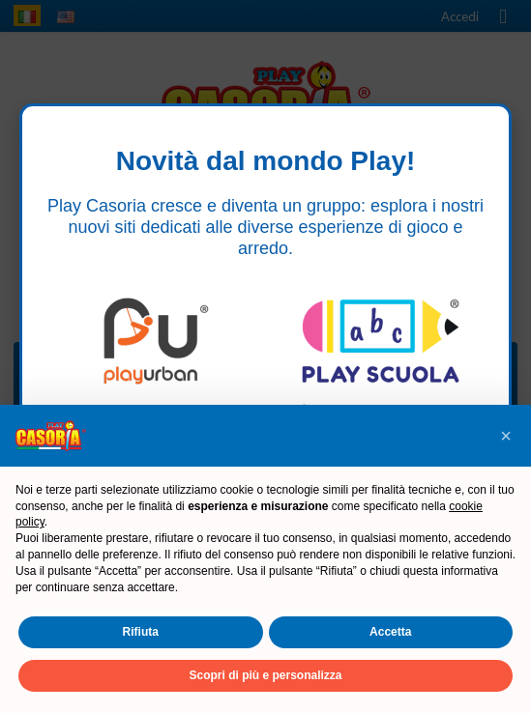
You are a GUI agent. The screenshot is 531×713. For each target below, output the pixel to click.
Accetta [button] (390, 632)
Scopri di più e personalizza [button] (265, 675)
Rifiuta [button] (141, 632)
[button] (505, 435)
